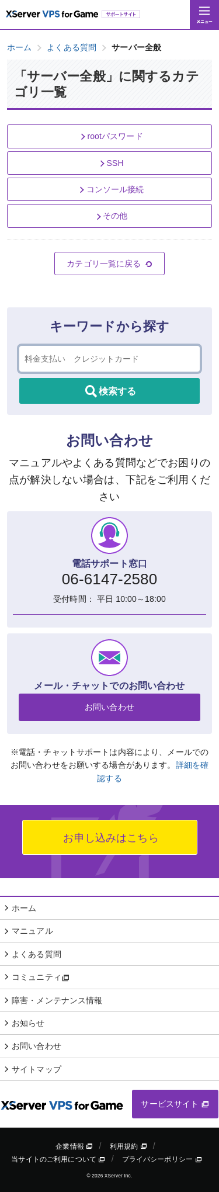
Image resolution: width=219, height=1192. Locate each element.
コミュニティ (40, 977)
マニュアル (32, 930)
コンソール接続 (111, 189)
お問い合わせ (109, 707)
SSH (110, 163)
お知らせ (28, 1023)
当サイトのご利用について (58, 1159)
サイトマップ (36, 1069)
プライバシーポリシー (162, 1159)
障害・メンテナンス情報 (57, 1000)
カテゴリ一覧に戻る (109, 263)
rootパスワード (111, 136)
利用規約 (128, 1146)
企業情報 (74, 1146)
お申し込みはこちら (109, 838)
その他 (111, 215)
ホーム (24, 908)
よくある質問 (36, 954)
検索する (110, 391)
